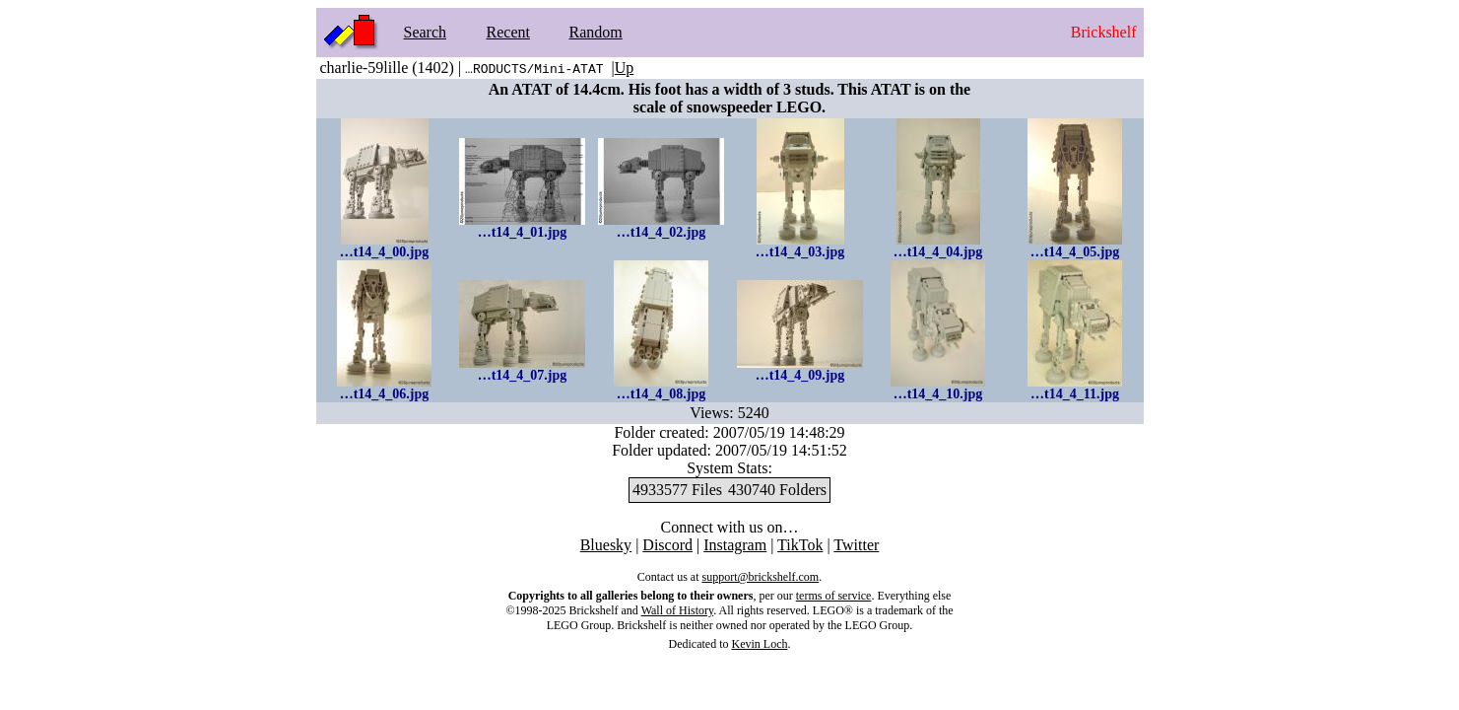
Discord (667, 544)
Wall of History (677, 610)
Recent (508, 32)
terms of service (834, 596)
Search (425, 32)
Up (624, 67)
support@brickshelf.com (760, 577)
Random (596, 32)
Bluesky (605, 544)
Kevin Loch (760, 644)
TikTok (800, 544)
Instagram (734, 544)
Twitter (856, 544)
